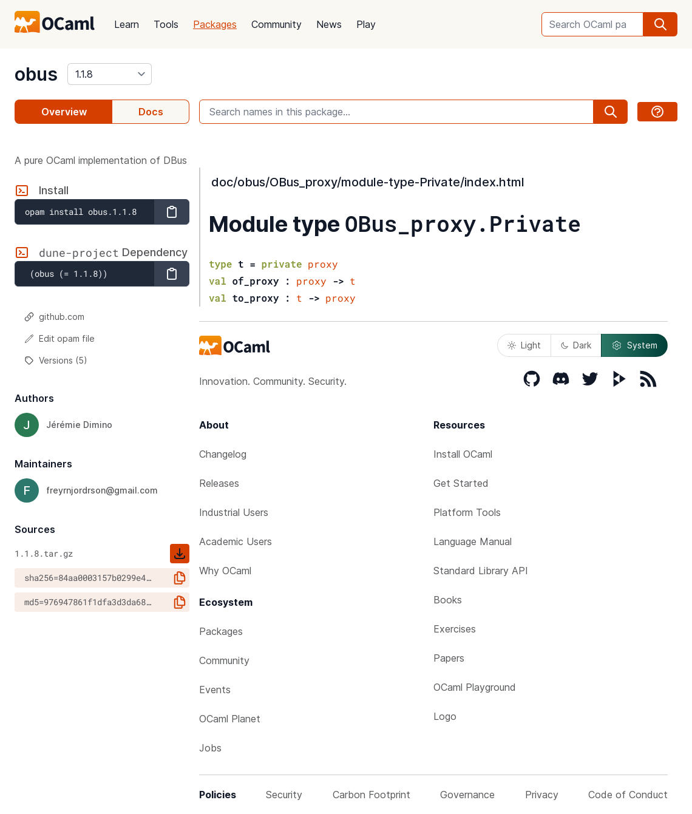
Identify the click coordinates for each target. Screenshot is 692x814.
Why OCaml (225, 571)
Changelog (222, 454)
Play (366, 24)
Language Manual (472, 541)
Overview (64, 112)
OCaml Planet (229, 719)
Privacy (541, 795)
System (634, 345)
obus (36, 74)
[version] (109, 74)
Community (276, 24)
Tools (166, 24)
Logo (444, 716)
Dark (576, 345)
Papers (448, 658)
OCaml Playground (474, 687)
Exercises (454, 629)
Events (215, 689)
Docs (150, 112)
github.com (54, 316)
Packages (215, 24)
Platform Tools (467, 512)
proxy (323, 263)
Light (524, 345)
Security (284, 795)
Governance (467, 795)
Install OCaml (462, 454)
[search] (660, 24)
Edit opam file (59, 338)
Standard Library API (480, 571)
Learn (126, 24)
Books (447, 600)
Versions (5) (55, 360)
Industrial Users (233, 512)
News (329, 24)
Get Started (461, 483)
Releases (219, 483)
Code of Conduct (628, 795)
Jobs (210, 748)
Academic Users (235, 541)
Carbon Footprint (371, 795)
